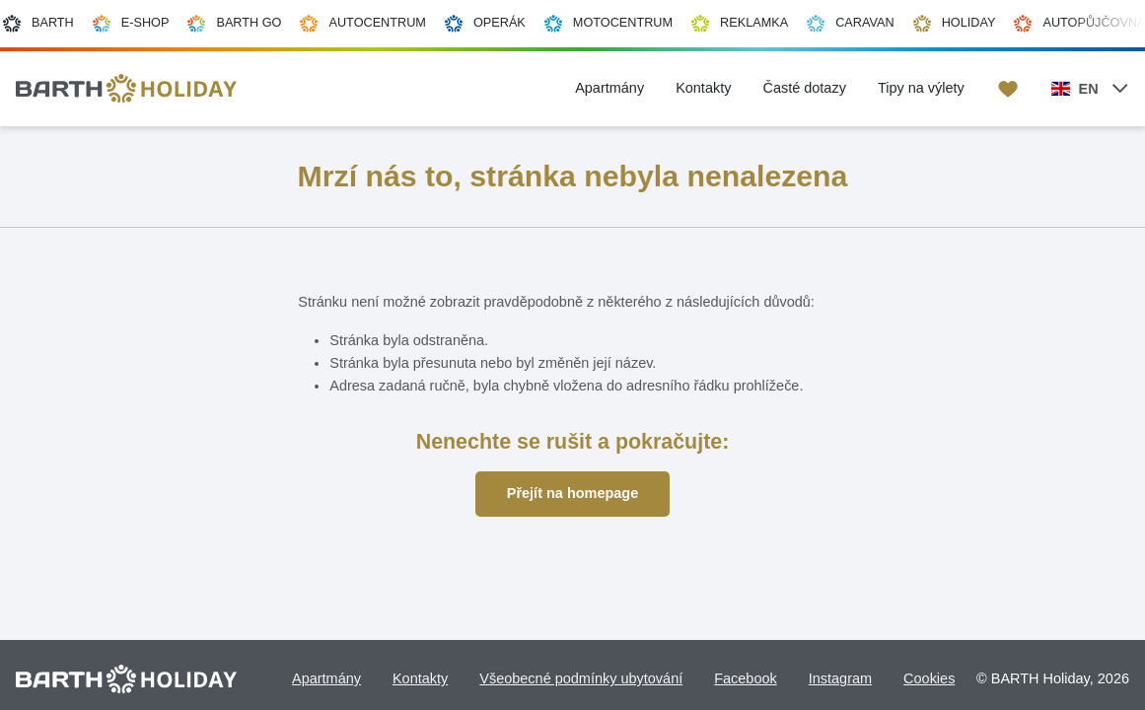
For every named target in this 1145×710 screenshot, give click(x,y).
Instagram (840, 678)
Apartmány (326, 678)
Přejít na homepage (572, 493)
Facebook (745, 678)
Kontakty (420, 678)
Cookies (929, 678)
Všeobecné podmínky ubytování (580, 678)
